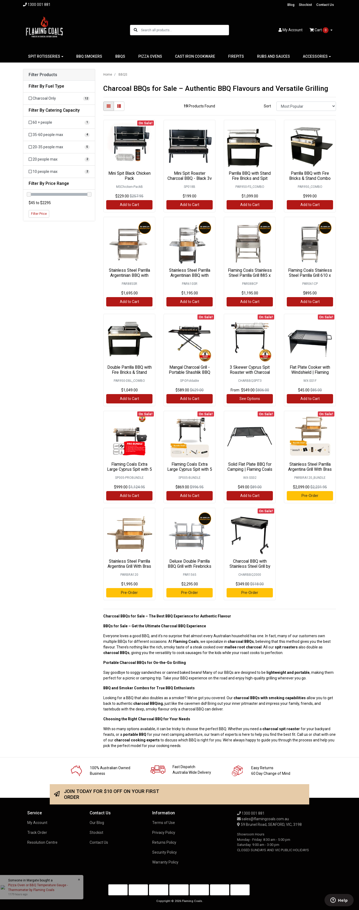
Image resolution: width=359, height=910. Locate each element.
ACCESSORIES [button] (315, 56)
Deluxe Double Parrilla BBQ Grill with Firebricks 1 (189, 566)
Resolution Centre (42, 842)
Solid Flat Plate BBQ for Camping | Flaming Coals (249, 467)
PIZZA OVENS (150, 56)
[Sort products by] (306, 106)
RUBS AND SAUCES (273, 56)
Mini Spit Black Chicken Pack (129, 176)
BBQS (120, 56)
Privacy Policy (163, 832)
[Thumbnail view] (108, 106)
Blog (291, 5)
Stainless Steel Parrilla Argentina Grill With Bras (310, 467)
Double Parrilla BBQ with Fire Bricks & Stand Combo (129, 372)
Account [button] (290, 30)
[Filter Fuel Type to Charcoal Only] (59, 98)
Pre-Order (309, 495)
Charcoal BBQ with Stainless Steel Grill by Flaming (250, 566)
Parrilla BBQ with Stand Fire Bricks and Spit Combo (250, 178)
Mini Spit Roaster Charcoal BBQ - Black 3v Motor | (189, 178)
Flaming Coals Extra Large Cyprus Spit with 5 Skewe (129, 469)
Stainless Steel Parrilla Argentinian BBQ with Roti (129, 275)
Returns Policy (164, 842)
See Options (249, 398)
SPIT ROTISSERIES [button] (44, 56)
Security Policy (164, 852)
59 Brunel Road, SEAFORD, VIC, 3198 (269, 824)
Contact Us (325, 5)
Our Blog (97, 822)
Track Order (37, 832)
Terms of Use (163, 822)
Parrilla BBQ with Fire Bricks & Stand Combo (310, 176)
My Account (37, 822)
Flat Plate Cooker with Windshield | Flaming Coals (310, 372)
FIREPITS (236, 56)
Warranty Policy (165, 862)
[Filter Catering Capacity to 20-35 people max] (59, 147)
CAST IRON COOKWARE (195, 56)
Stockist (305, 5)
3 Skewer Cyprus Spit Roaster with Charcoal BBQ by (250, 372)
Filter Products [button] (43, 74)
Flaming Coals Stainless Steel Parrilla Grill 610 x (310, 273)
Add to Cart (129, 205)
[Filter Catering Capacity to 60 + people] (59, 122)
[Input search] (184, 30)
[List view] (119, 106)
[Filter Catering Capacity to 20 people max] (59, 159)
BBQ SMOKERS (89, 56)
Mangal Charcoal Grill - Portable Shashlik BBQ (189, 370)
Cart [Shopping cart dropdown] (319, 30)
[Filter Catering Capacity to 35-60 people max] (59, 135)
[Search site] (135, 30)
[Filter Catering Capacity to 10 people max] (59, 171)
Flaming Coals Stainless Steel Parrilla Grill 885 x (250, 273)
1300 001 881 (251, 813)
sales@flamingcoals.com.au (263, 819)
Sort (267, 106)
